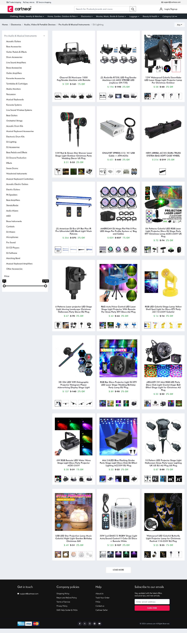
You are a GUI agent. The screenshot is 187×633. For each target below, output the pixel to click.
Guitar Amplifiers (14, 73)
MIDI (8, 216)
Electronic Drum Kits (15, 136)
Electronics (86, 16)
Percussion (11, 94)
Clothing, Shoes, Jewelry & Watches (26, 16)
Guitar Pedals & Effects (16, 52)
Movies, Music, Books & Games (110, 16)
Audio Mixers (12, 210)
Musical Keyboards (15, 99)
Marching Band (13, 258)
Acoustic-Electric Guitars (17, 184)
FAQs (98, 606)
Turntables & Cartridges (17, 83)
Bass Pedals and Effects (16, 152)
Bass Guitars (11, 115)
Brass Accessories (14, 68)
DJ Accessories (12, 147)
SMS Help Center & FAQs (66, 614)
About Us (99, 598)
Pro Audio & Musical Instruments (20, 35)
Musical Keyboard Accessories (20, 131)
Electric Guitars (13, 189)
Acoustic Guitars (13, 41)
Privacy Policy (61, 610)
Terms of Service (63, 606)
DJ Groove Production (16, 158)
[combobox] (179, 24)
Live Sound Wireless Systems (19, 110)
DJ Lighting (11, 142)
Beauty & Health (150, 16)
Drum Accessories (14, 57)
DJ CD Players (12, 247)
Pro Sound (11, 242)
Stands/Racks (12, 205)
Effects (9, 163)
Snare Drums (12, 168)
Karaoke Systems (14, 105)
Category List (170, 16)
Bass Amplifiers (13, 200)
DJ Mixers (10, 232)
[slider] (4, 286)
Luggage (133, 16)
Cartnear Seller (102, 614)
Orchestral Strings (14, 120)
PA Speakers (11, 195)
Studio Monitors (13, 89)
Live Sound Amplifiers (16, 62)
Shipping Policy (62, 598)
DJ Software (11, 253)
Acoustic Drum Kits (14, 126)
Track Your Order (102, 602)
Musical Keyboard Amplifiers (19, 263)
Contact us (100, 610)
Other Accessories (14, 269)
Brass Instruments (14, 221)
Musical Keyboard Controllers (19, 179)
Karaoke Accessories (15, 78)
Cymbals (10, 226)
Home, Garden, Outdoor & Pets (62, 16)
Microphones (12, 237)
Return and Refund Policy (66, 602)
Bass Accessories (13, 46)
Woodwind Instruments (16, 173)
